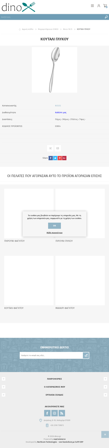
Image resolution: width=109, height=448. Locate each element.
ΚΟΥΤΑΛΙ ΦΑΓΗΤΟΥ (13, 308)
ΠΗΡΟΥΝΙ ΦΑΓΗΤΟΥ (14, 241)
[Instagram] (54, 413)
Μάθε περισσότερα (54, 233)
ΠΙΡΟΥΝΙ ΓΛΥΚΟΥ (64, 241)
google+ (64, 158)
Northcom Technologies (47, 442)
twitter (55, 158)
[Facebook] (47, 413)
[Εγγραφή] (51, 355)
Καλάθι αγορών (105, 6)
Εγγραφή (86, 355)
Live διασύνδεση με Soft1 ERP (71, 442)
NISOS (58, 105)
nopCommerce (60, 439)
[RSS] (62, 413)
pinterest (60, 158)
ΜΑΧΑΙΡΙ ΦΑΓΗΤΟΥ (65, 308)
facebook (51, 158)
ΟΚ (54, 225)
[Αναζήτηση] (51, 17)
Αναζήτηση (106, 17)
